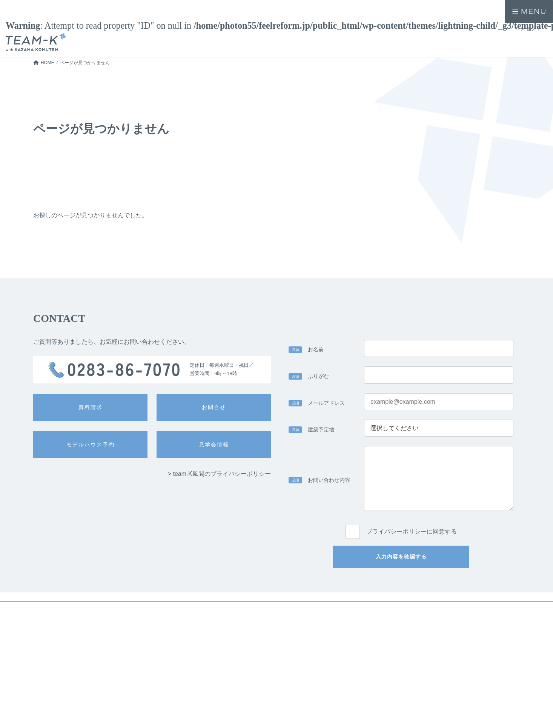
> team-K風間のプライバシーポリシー (219, 474)
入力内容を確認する (401, 556)
